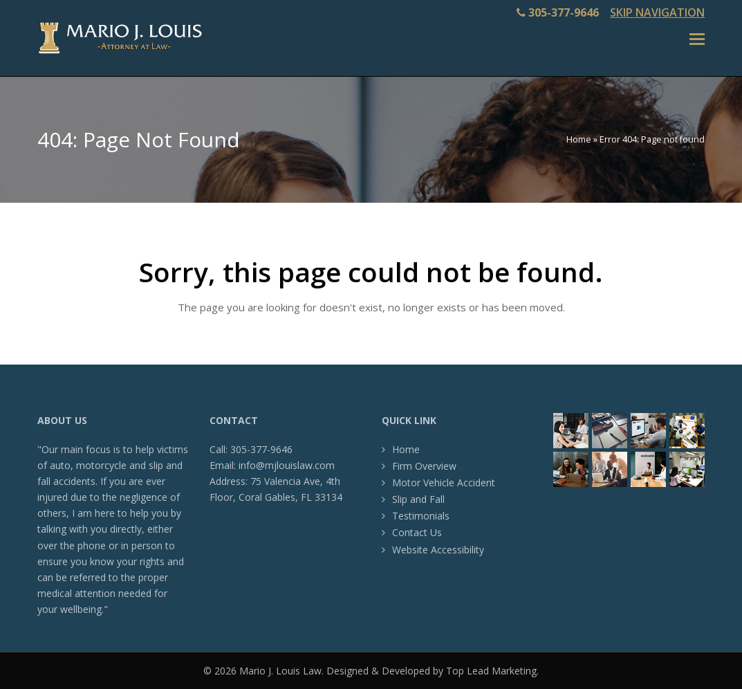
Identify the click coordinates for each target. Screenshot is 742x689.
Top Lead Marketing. (492, 670)
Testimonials (420, 515)
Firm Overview (424, 465)
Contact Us (417, 532)
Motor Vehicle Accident (443, 482)
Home (578, 139)
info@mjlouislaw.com (287, 465)
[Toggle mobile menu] (697, 38)
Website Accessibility (438, 549)
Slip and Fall (418, 499)
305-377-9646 (563, 12)
